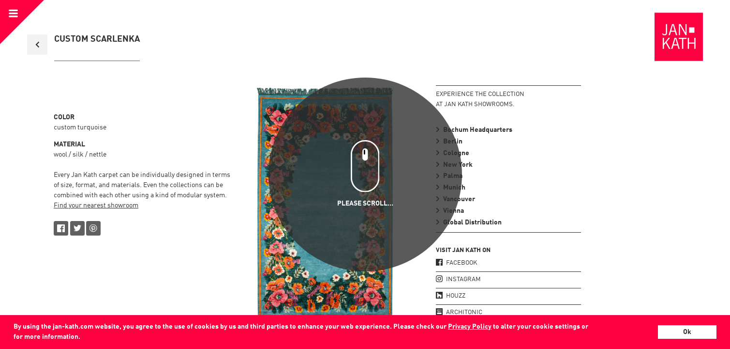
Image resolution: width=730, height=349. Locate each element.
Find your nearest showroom (96, 205)
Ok (687, 332)
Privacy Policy (470, 326)
